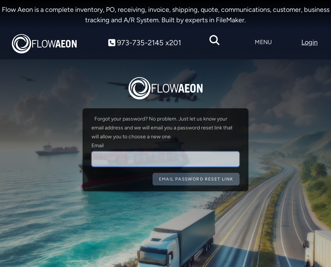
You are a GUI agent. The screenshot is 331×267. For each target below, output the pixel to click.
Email (97, 145)
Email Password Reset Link (196, 179)
